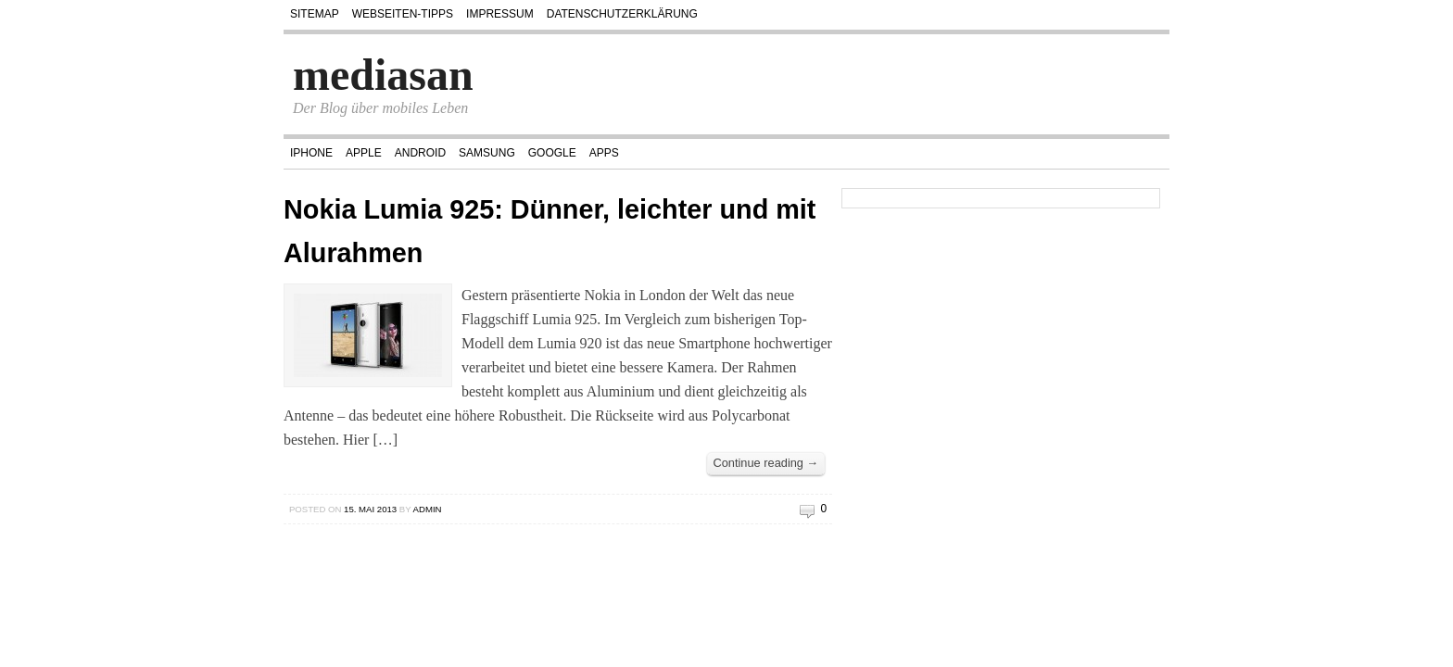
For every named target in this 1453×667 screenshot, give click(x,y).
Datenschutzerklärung (622, 13)
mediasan (383, 74)
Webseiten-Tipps (402, 13)
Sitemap (314, 13)
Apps (604, 152)
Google (552, 152)
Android (420, 152)
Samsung (487, 152)
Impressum (500, 13)
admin (427, 509)
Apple (364, 152)
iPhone (311, 152)
